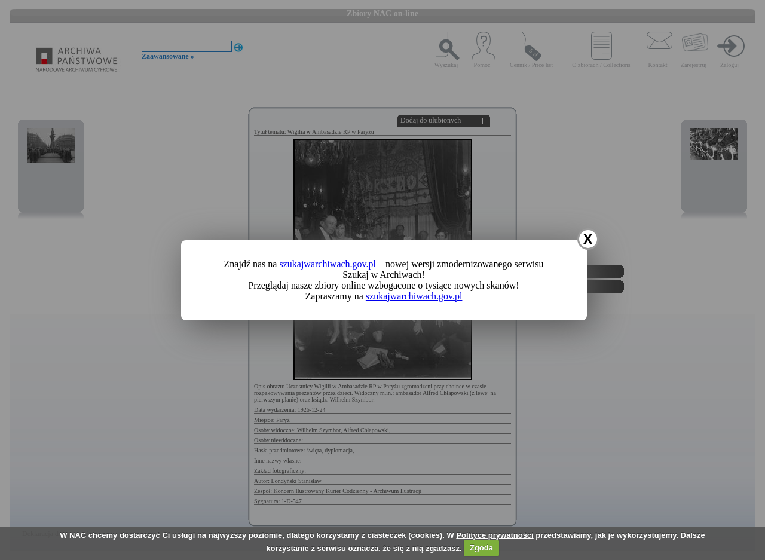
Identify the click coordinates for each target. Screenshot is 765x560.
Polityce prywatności (494, 535)
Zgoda (481, 547)
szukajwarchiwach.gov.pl (327, 264)
